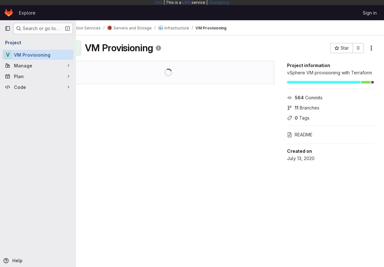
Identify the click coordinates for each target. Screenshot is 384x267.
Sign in (370, 13)
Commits (305, 97)
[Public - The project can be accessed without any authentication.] (180, 48)
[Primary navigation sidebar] (8, 28)
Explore (27, 13)
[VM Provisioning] (38, 55)
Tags (298, 118)
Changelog (218, 2)
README (299, 134)
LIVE (186, 2)
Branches (303, 107)
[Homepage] (8, 13)
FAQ (159, 2)
